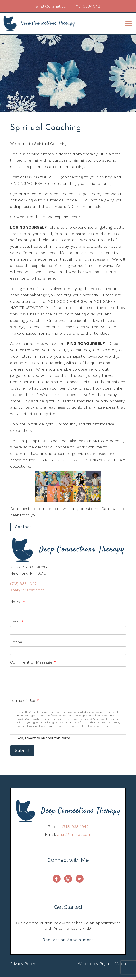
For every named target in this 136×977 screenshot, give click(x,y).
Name (17, 601)
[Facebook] (57, 879)
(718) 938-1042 (23, 583)
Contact (23, 527)
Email (17, 622)
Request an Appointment (68, 940)
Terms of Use (24, 700)
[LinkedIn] (80, 879)
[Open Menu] (128, 23)
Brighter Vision (113, 963)
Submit (22, 750)
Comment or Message (33, 662)
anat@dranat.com (27, 590)
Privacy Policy (22, 963)
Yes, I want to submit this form (43, 738)
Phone (16, 642)
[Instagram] (68, 879)
